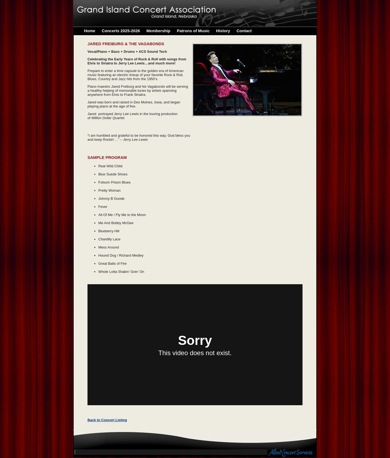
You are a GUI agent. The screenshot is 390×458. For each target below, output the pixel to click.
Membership (158, 30)
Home (89, 30)
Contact (244, 30)
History (223, 30)
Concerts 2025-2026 (121, 30)
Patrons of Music (193, 30)
